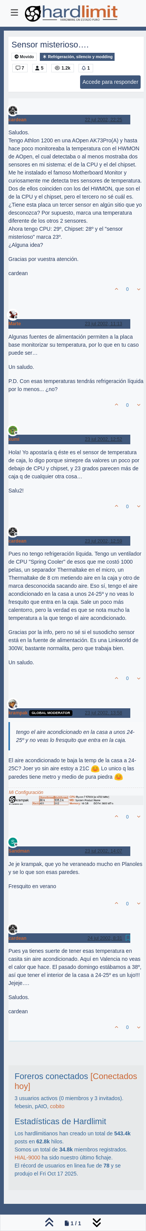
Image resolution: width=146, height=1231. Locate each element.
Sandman (19, 851)
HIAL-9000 (27, 1157)
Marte (14, 323)
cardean (17, 119)
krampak (18, 713)
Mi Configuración (26, 792)
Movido (24, 56)
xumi (14, 439)
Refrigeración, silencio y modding (77, 56)
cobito (57, 1106)
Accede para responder (110, 82)
